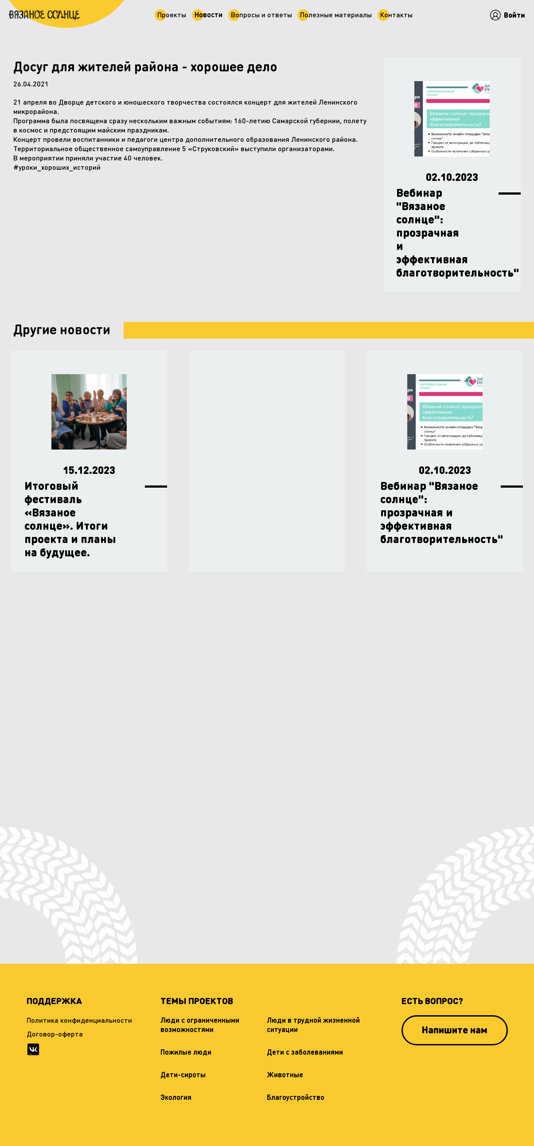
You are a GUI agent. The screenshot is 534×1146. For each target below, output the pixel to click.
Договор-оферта (55, 1033)
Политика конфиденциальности (79, 1020)
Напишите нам (454, 1029)
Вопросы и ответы (261, 14)
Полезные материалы (337, 14)
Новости (208, 14)
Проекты (170, 14)
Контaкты (398, 14)
